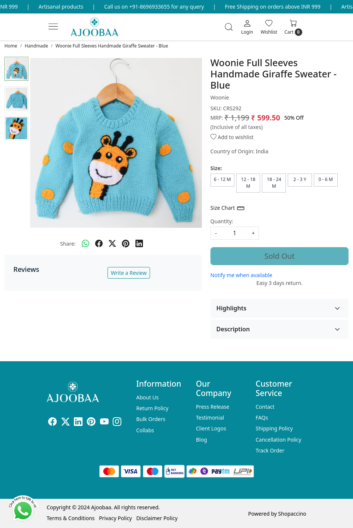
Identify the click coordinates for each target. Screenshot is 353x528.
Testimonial (210, 417)
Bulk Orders (150, 419)
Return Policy (152, 408)
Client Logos (211, 428)
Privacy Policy (115, 518)
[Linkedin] (78, 423)
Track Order (270, 450)
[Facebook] (52, 423)
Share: (67, 243)
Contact (265, 406)
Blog (201, 439)
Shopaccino (292, 513)
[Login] (247, 27)
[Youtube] (104, 423)
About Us (147, 397)
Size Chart (227, 208)
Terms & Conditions (71, 518)
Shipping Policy (274, 428)
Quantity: (221, 221)
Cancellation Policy (279, 439)
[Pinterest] (91, 423)
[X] (65, 423)
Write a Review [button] (129, 272)
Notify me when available (241, 275)
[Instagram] (117, 423)
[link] (229, 27)
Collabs (145, 430)
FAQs (262, 417)
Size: (216, 168)
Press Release (212, 406)
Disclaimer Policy (157, 518)
